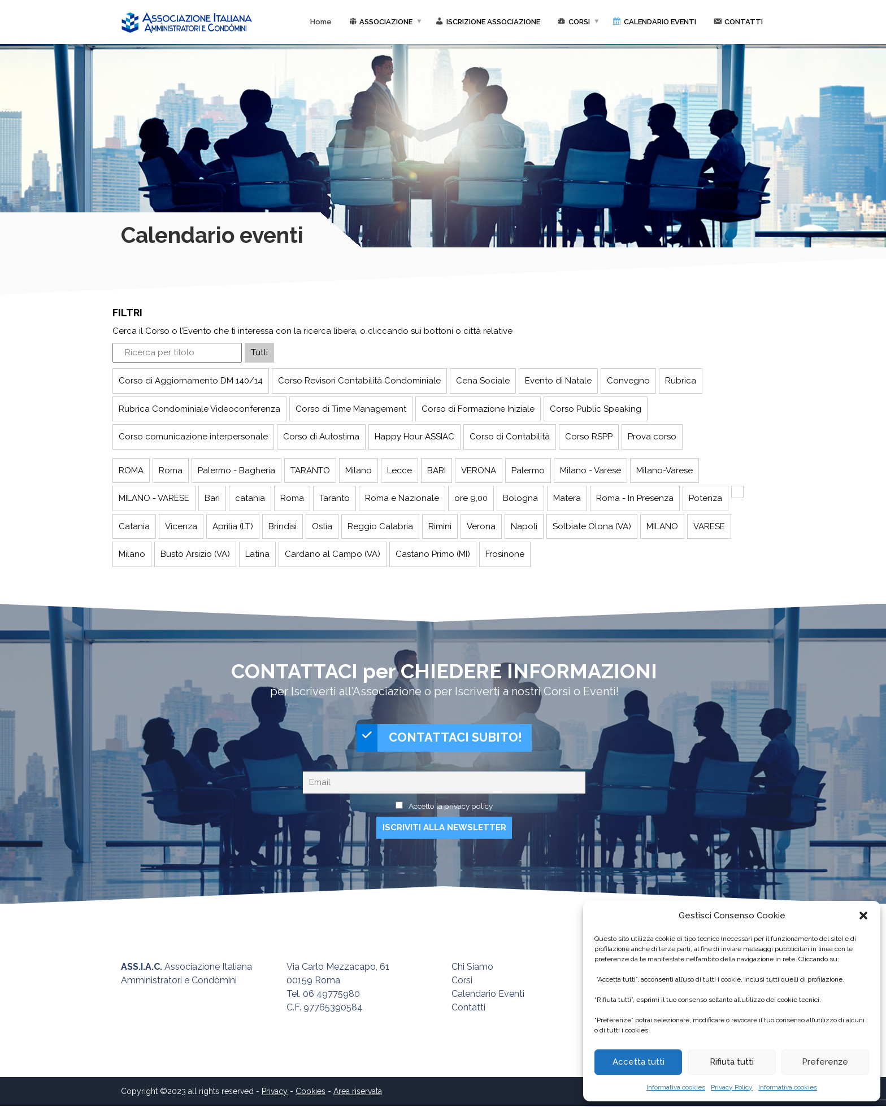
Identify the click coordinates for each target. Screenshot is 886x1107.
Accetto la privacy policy (451, 807)
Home (321, 22)
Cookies (310, 1092)
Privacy (275, 1092)
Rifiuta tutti (732, 1062)
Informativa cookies (675, 1087)
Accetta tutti (638, 1062)
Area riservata (357, 1092)
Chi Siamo (472, 967)
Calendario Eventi (487, 995)
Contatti (468, 1008)
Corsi (461, 981)
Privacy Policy (732, 1087)
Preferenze (825, 1062)
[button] (863, 915)
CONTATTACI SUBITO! (439, 738)
